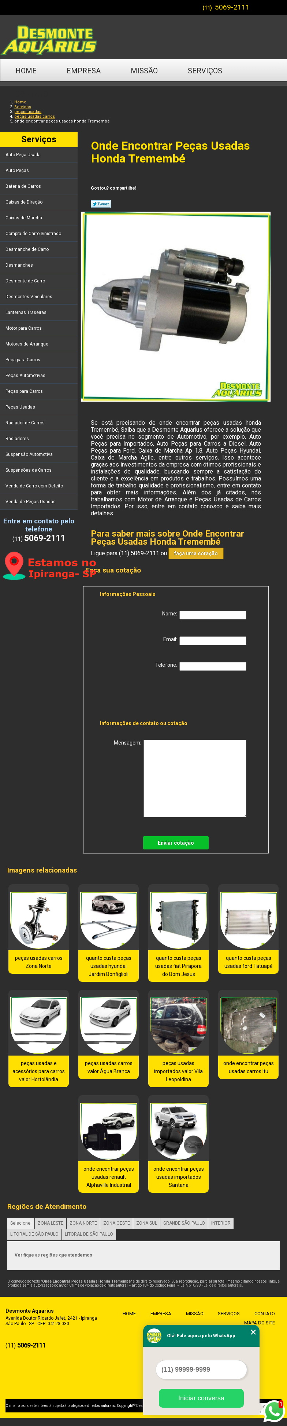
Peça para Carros (23, 359)
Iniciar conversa (201, 1398)
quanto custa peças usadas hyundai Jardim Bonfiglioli (108, 966)
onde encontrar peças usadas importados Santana (178, 1177)
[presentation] (146, 697)
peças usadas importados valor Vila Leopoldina (178, 1071)
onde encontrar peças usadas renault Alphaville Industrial (108, 1177)
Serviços (205, 70)
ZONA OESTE (116, 1223)
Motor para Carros (24, 328)
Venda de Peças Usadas (31, 501)
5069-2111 (232, 7)
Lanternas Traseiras (26, 312)
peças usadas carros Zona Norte (39, 962)
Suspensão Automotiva (29, 454)
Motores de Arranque (27, 344)
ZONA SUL (146, 1223)
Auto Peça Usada (23, 154)
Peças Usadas (20, 407)
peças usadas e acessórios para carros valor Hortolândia (38, 1071)
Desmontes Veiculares (29, 296)
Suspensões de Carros (29, 470)
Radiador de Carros (25, 422)
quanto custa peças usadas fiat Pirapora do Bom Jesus (178, 966)
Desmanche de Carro (27, 249)
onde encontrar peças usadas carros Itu (248, 1067)
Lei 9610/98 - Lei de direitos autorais (211, 1285)
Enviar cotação (176, 843)
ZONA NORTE (83, 1223)
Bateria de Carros (23, 186)
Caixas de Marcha (24, 217)
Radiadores (17, 438)
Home (26, 70)
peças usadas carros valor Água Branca (109, 1067)
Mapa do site (259, 1322)
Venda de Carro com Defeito (34, 486)
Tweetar (101, 204)
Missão (144, 70)
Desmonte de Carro (25, 281)
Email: (204, 640)
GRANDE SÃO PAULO (184, 1223)
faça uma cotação (196, 553)
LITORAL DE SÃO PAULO (34, 1234)
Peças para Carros (24, 391)
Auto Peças (17, 170)
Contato (31, 94)
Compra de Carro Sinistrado (33, 233)
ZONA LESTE (50, 1223)
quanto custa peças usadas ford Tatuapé (248, 962)
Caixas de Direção (24, 202)
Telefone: (200, 666)
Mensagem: (180, 778)
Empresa (84, 70)
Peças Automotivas (25, 375)
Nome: (204, 615)
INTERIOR (221, 1223)
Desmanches (19, 265)
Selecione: (20, 1223)
